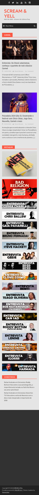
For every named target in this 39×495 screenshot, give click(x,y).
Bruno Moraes (19, 71)
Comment (30, 71)
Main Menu (9, 26)
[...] (13, 85)
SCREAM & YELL (15, 13)
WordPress (18, 490)
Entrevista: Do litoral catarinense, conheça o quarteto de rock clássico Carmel (17, 66)
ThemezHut (5, 492)
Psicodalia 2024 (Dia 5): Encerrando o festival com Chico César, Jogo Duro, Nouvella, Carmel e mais (17, 118)
